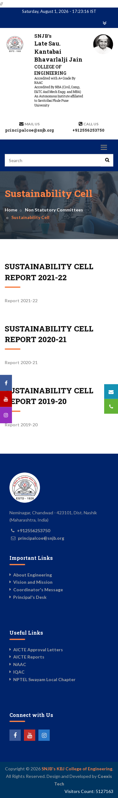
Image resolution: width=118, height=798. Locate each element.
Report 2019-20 (21, 424)
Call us (90, 124)
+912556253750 (88, 130)
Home (11, 209)
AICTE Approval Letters (38, 649)
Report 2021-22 (21, 300)
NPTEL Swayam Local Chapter (44, 679)
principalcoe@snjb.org (29, 130)
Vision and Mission (33, 582)
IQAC (19, 672)
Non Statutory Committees (54, 209)
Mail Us (32, 124)
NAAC (19, 664)
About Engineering (32, 574)
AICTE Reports (28, 656)
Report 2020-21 (21, 362)
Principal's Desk (30, 597)
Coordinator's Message (38, 589)
